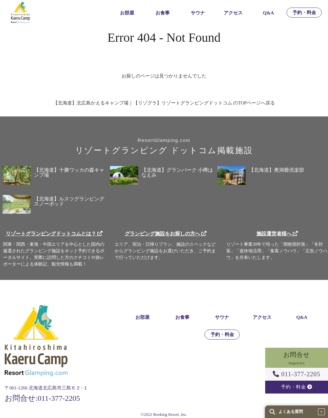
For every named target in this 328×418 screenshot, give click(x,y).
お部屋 (127, 13)
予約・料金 (304, 12)
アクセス (233, 13)
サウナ (198, 13)
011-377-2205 (296, 374)
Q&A (268, 13)
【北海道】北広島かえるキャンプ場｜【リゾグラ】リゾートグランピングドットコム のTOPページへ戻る (164, 102)
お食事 (163, 13)
